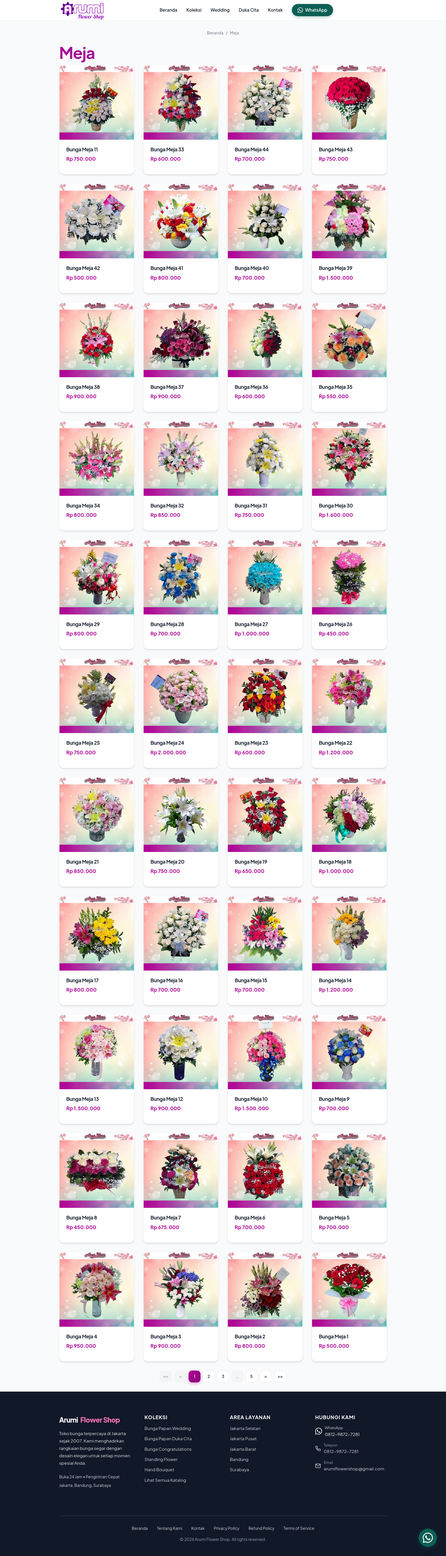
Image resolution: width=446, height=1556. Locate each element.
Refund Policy (261, 1528)
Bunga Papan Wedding (167, 1428)
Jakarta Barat (243, 1449)
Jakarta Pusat (243, 1438)
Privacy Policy (226, 1528)
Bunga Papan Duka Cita (168, 1438)
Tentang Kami (169, 1528)
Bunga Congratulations (168, 1449)
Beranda (168, 10)
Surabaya (239, 1469)
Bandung (239, 1459)
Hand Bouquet (159, 1469)
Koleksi (193, 10)
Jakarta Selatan (245, 1428)
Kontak (275, 10)
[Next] (266, 1376)
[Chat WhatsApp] (428, 1538)
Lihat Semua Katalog (165, 1480)
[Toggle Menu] (386, 10)
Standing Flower (160, 1459)
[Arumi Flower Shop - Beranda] (83, 10)
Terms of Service (298, 1528)
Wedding (220, 10)
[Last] (280, 1376)
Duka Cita (249, 10)
